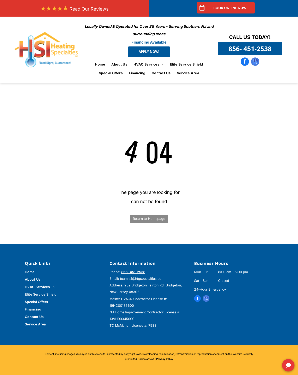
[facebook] (245, 62)
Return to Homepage (149, 219)
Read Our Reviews (89, 9)
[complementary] (268, 352)
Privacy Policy (164, 358)
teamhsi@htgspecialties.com (142, 278)
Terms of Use (146, 358)
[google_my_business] (255, 62)
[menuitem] (100, 64)
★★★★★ (54, 8)
